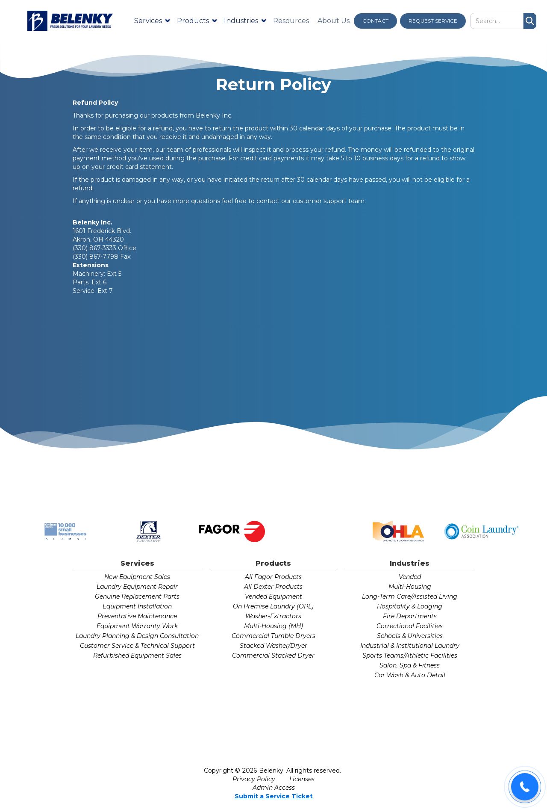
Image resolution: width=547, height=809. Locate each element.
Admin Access (274, 787)
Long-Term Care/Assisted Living (409, 596)
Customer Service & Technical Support (137, 646)
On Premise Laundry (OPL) (273, 606)
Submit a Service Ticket (274, 796)
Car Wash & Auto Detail (409, 675)
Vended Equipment (273, 596)
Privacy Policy (253, 779)
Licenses (302, 779)
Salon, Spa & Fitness (409, 665)
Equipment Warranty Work (137, 626)
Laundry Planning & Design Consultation (137, 636)
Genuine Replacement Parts (137, 596)
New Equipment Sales (137, 577)
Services (148, 21)
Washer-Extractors (273, 616)
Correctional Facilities (409, 626)
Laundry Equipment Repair (137, 587)
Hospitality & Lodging (409, 606)
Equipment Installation (137, 606)
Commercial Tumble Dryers (273, 636)
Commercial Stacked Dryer (273, 655)
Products (193, 21)
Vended (410, 577)
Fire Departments (410, 616)
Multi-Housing (409, 587)
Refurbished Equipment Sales (137, 655)
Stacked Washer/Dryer (273, 646)
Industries (241, 21)
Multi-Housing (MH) (273, 626)
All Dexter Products (273, 587)
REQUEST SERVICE (433, 21)
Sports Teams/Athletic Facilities (409, 655)
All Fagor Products (273, 577)
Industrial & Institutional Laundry (409, 646)
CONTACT (375, 21)
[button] (524, 786)
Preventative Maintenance (137, 616)
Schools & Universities (410, 636)
